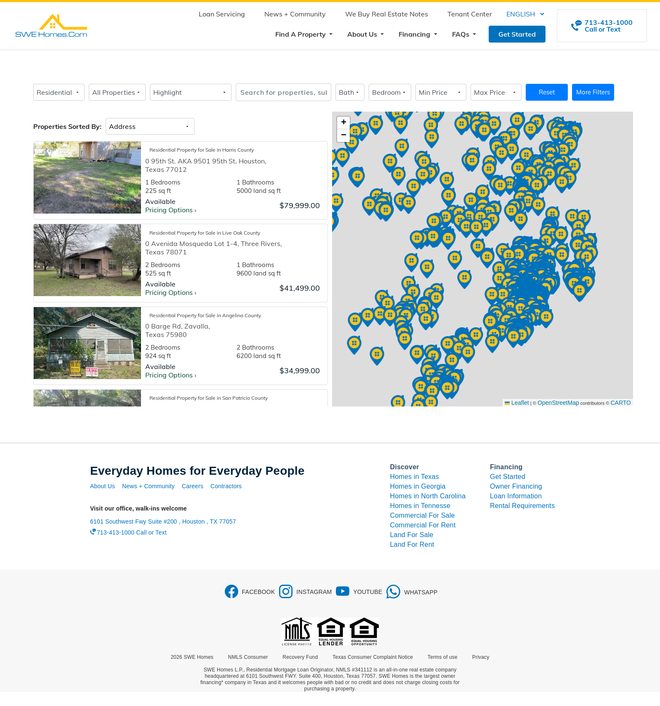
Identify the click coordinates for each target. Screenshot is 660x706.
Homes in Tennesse (420, 505)
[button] (561, 236)
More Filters (593, 92)
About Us (102, 486)
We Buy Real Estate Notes (386, 14)
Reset (547, 92)
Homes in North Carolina (428, 496)
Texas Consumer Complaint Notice (373, 657)
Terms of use (443, 657)
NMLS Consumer (248, 657)
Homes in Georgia (418, 486)
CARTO (621, 402)
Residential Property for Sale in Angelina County (205, 315)
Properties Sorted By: (67, 126)
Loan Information (516, 496)
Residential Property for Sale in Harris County (201, 150)
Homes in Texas (414, 476)
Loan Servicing (222, 14)
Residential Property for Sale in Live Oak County (204, 233)
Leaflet (517, 402)
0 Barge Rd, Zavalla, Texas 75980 (177, 330)
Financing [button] (415, 34)
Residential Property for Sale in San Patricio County (208, 398)
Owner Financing (516, 486)
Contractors (226, 486)
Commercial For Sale (422, 515)
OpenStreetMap (558, 402)
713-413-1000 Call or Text (132, 532)
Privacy (481, 657)
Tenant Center (469, 14)
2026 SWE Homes (192, 657)
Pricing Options (170, 210)
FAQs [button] (461, 34)
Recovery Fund (300, 657)
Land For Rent (412, 544)
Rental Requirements (522, 505)
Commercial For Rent (423, 525)
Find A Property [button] (301, 34)
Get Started (517, 34)
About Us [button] (363, 34)
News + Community (295, 14)
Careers (192, 486)
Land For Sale (412, 534)
